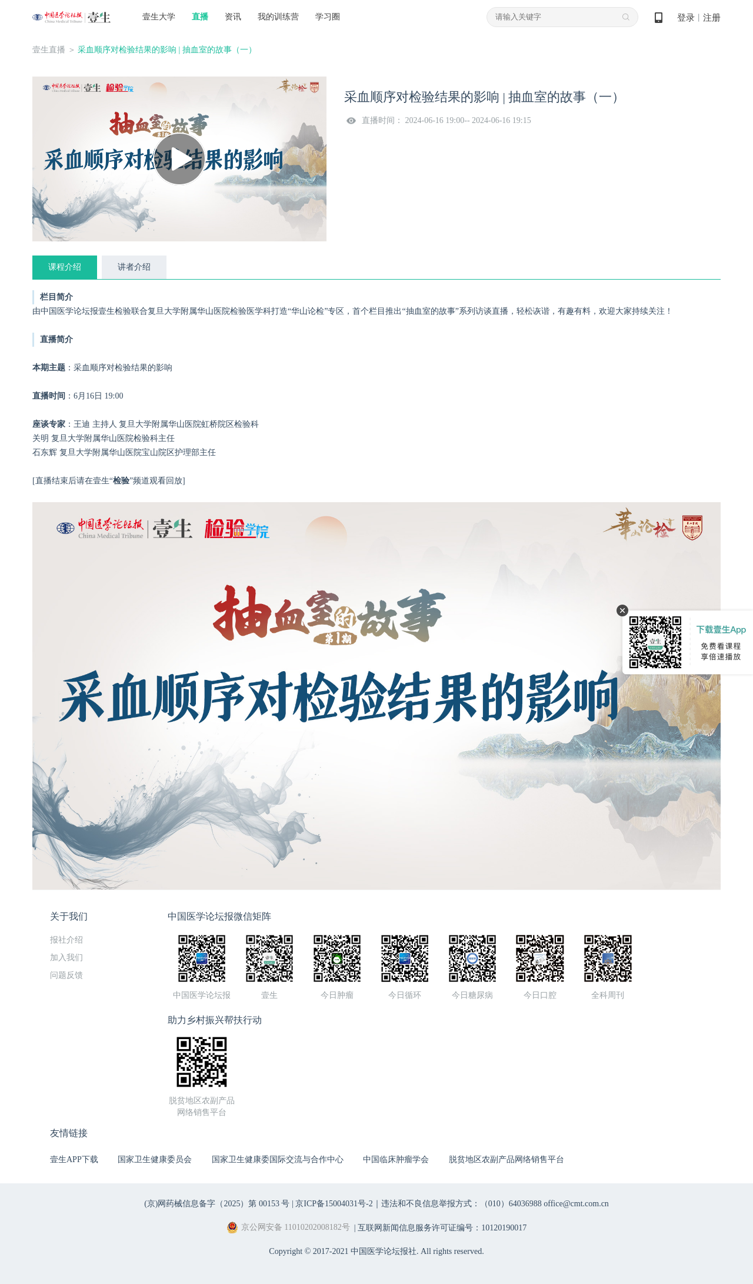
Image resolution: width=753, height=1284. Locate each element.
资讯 (233, 16)
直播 (200, 16)
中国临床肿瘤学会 (396, 1159)
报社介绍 (66, 939)
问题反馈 (66, 975)
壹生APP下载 (74, 1159)
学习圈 (327, 16)
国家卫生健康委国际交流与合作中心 (278, 1159)
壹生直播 (48, 49)
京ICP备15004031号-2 (333, 1203)
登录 (686, 17)
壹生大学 (158, 16)
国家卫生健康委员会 (155, 1159)
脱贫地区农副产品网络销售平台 (506, 1159)
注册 (712, 17)
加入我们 (66, 957)
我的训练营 (278, 16)
